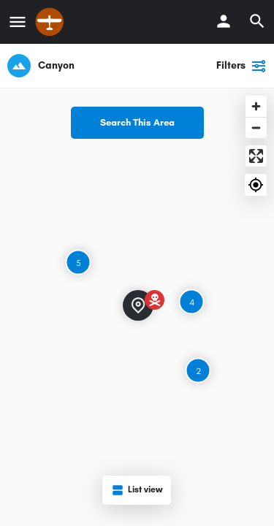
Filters (241, 66)
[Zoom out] (256, 127)
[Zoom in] (256, 106)
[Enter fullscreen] (256, 156)
